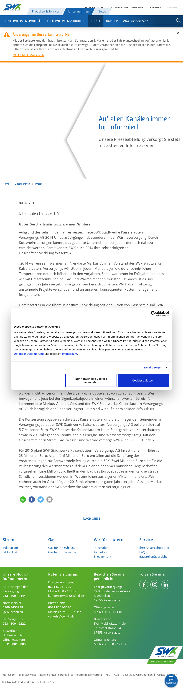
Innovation (101, 548)
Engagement (102, 556)
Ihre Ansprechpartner (154, 548)
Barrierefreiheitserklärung (86, 675)
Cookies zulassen (143, 380)
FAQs (143, 552)
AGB (116, 675)
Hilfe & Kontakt (95, 7)
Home (6, 183)
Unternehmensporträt (23, 21)
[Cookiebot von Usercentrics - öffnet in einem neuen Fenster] (153, 313)
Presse (96, 21)
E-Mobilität (10, 552)
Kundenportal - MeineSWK (127, 7)
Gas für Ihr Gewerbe (62, 552)
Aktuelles (100, 552)
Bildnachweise (27, 675)
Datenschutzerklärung (29, 353)
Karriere (155, 7)
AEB (108, 675)
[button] (22, 494)
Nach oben (91, 519)
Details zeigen (153, 367)
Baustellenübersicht (153, 556)
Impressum (69, 353)
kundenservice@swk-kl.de (66, 596)
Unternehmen (78, 11)
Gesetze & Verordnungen (138, 675)
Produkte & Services (46, 11)
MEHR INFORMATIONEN (28, 55)
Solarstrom (10, 548)
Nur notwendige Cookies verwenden (91, 380)
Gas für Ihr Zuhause (61, 548)
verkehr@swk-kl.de (61, 616)
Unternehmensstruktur (66, 21)
